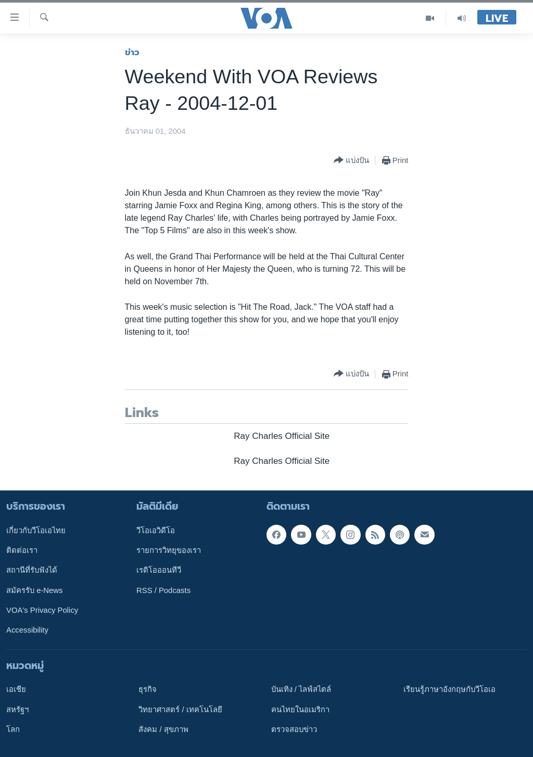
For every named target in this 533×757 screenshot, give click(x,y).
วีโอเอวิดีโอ (155, 530)
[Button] (351, 160)
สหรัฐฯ (17, 709)
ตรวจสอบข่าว (294, 729)
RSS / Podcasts (163, 590)
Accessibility (27, 630)
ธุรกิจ (147, 689)
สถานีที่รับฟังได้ (31, 570)
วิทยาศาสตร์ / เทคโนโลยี (180, 709)
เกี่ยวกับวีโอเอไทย (36, 530)
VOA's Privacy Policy (42, 610)
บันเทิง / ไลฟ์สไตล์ (301, 689)
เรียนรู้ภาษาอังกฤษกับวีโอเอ (449, 689)
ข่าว (132, 52)
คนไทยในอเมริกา (300, 709)
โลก (13, 729)
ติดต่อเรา (21, 550)
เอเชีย (16, 689)
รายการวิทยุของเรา (168, 550)
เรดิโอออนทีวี (158, 570)
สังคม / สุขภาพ (163, 729)
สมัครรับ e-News (34, 590)
